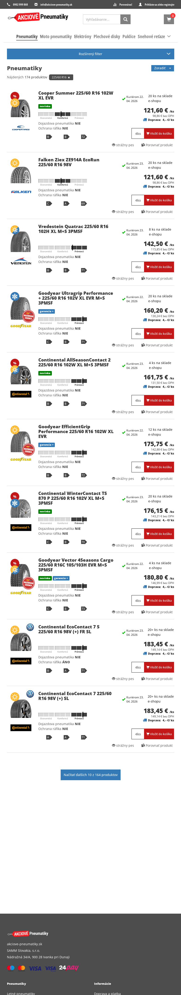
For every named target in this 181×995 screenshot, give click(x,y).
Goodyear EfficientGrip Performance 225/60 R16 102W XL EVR (76, 431)
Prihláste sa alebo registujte (159, 5)
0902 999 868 (20, 5)
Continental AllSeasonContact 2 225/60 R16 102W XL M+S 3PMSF (74, 362)
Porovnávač (125, 5)
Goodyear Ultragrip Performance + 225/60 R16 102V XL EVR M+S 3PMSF (75, 298)
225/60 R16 (61, 77)
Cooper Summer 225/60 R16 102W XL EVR (75, 95)
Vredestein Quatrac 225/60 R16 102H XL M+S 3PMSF (73, 228)
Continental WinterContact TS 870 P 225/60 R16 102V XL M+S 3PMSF (72, 498)
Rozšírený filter (90, 54)
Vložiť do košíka (159, 133)
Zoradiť (162, 68)
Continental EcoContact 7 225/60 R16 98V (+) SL (75, 695)
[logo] (38, 17)
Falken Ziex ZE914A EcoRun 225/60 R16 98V (68, 162)
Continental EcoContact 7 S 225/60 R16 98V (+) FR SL (68, 629)
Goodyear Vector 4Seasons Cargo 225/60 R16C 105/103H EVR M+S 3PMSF (75, 565)
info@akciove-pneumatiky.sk (56, 5)
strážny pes (123, 145)
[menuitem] (27, 36)
